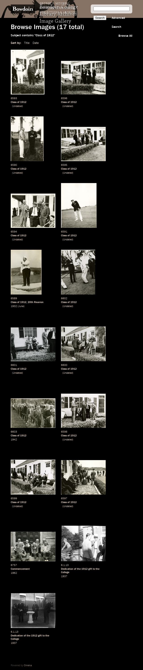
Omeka (28, 665)
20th (30, 302)
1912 (23, 102)
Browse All (125, 35)
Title (26, 43)
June (21, 306)
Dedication (67, 569)
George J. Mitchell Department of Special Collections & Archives (58, 8)
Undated (17, 106)
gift (90, 569)
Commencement (20, 569)
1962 (14, 573)
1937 (64, 576)
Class (14, 102)
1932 (14, 306)
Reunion (39, 302)
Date (36, 43)
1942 (14, 439)
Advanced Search (118, 22)
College (65, 572)
